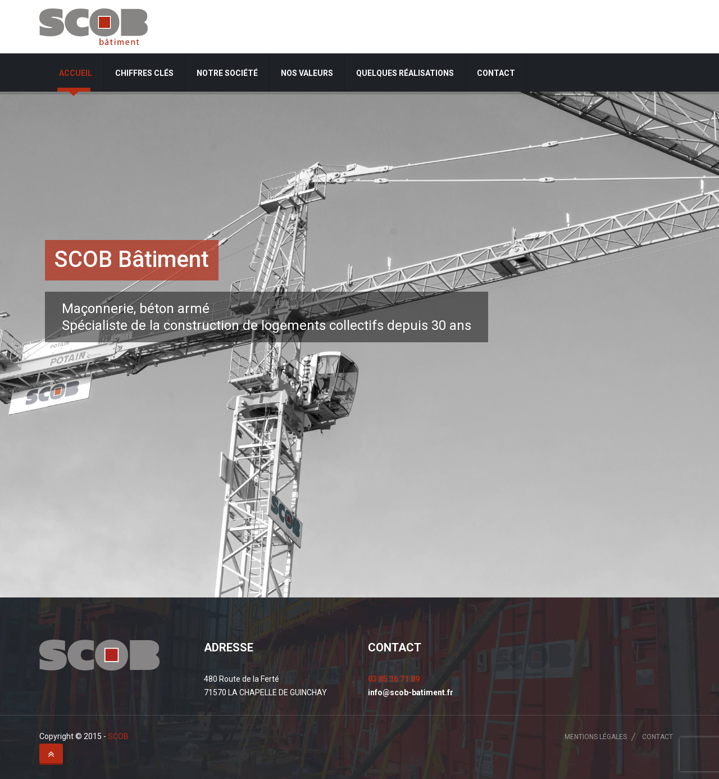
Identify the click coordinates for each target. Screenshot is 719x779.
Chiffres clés (144, 73)
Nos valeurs (307, 73)
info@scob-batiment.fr (410, 692)
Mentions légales (596, 737)
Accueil (75, 73)
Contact (496, 73)
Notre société (227, 73)
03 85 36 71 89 (394, 678)
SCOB (118, 736)
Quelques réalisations (405, 73)
